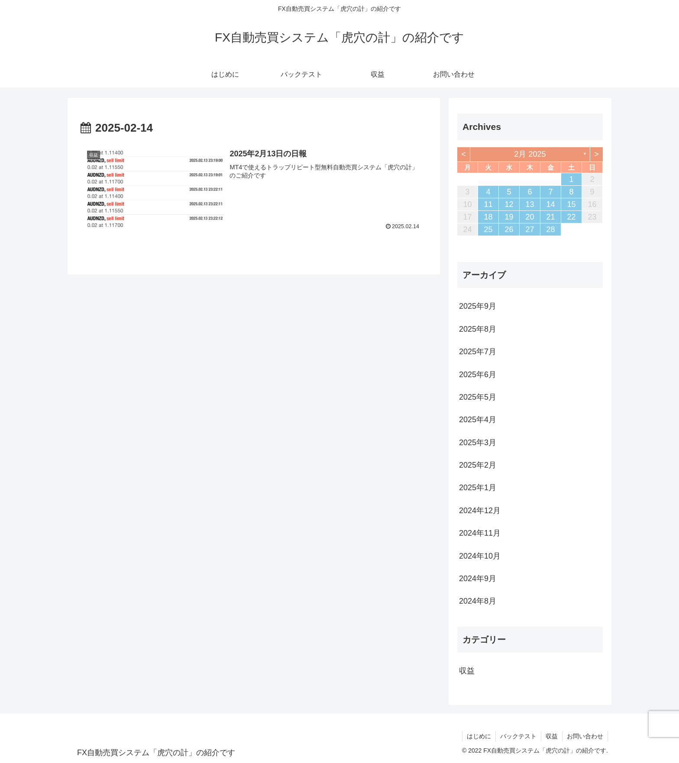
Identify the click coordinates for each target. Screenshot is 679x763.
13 (529, 204)
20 (529, 217)
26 (508, 229)
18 (488, 217)
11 (488, 204)
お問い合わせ (585, 736)
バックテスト (518, 736)
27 (529, 229)
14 (550, 204)
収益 (552, 736)
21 (550, 217)
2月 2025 (530, 154)
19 (508, 217)
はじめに (479, 736)
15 (571, 204)
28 (550, 229)
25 (488, 229)
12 (508, 204)
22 (571, 217)
